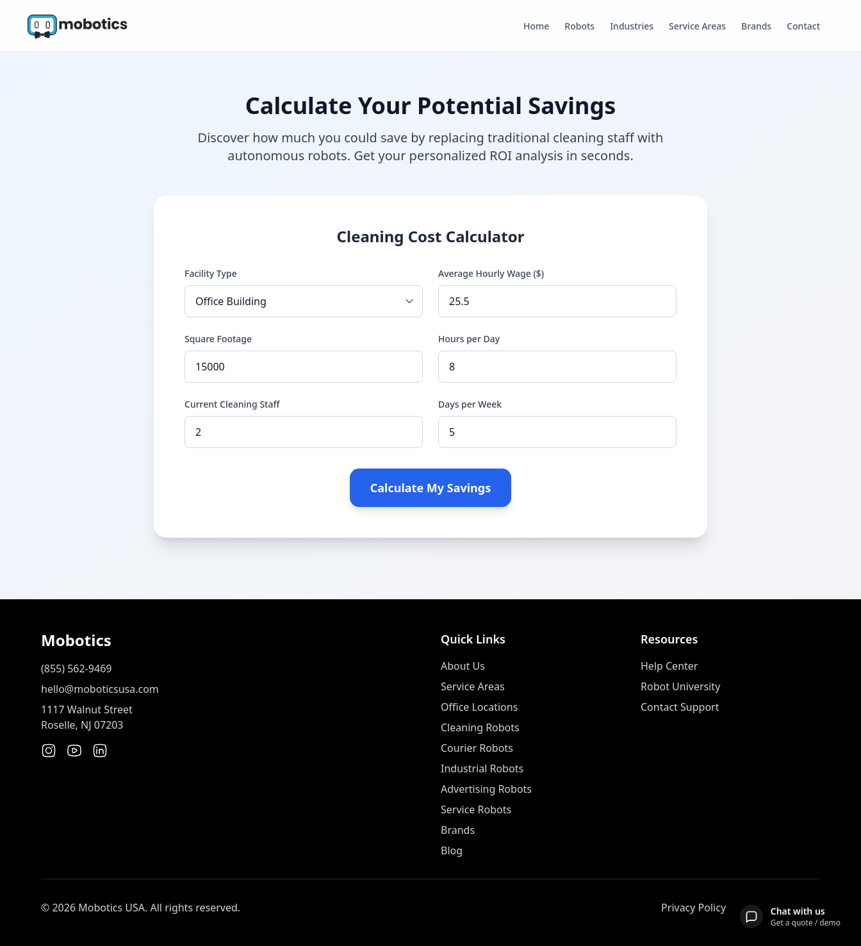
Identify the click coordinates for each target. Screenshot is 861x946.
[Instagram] (48, 750)
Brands (756, 26)
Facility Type (210, 273)
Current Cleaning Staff (231, 404)
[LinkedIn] (100, 750)
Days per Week (470, 404)
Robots (579, 26)
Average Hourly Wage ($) (491, 273)
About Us (463, 666)
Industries (631, 26)
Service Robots (476, 809)
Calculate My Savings (430, 487)
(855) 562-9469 (76, 668)
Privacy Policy (693, 907)
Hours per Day (469, 339)
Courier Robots (477, 748)
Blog (452, 850)
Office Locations (479, 707)
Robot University (680, 686)
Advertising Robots (486, 789)
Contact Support (680, 707)
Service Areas (697, 26)
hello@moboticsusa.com (100, 689)
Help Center (669, 666)
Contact (803, 26)
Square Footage (218, 339)
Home (536, 26)
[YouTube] (74, 750)
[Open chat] (790, 916)
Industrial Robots (482, 768)
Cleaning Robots (480, 727)
